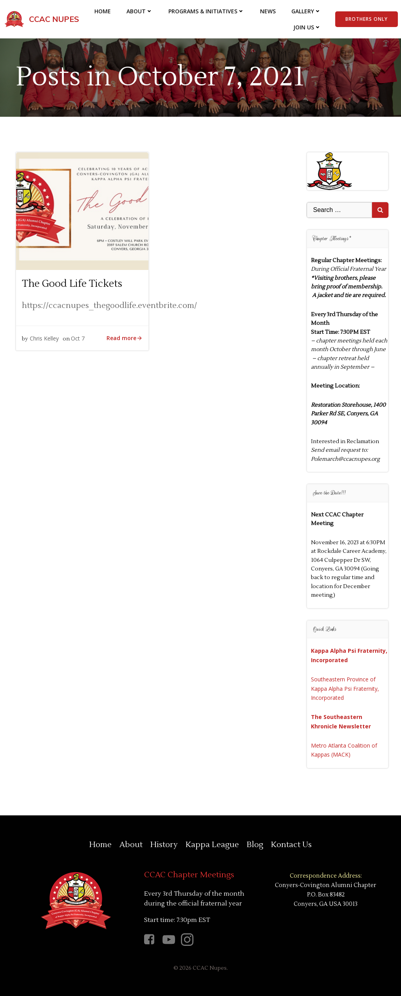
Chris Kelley (44, 338)
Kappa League (212, 845)
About (139, 11)
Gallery (306, 11)
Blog (255, 845)
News (268, 11)
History (164, 845)
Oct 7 (78, 338)
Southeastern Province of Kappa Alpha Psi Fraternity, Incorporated (345, 688)
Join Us (307, 27)
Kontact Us (291, 845)
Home (102, 11)
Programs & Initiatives (206, 11)
